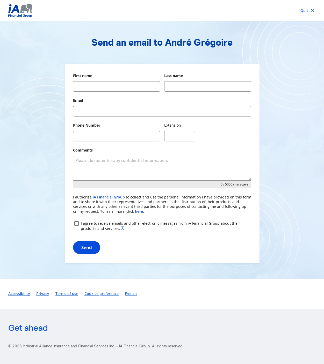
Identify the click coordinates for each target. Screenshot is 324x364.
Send (86, 247)
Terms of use (66, 293)
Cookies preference (101, 293)
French (131, 293)
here (139, 211)
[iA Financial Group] (162, 10)
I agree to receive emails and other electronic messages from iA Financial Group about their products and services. (156, 225)
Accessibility (19, 293)
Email (78, 100)
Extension (172, 125)
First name (82, 75)
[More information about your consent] (123, 228)
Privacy (42, 293)
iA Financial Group (109, 197)
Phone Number (86, 125)
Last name (173, 75)
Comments (83, 150)
